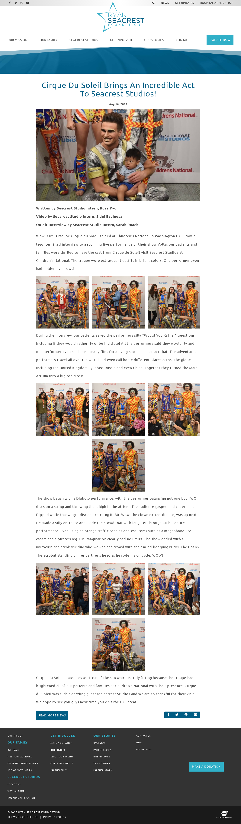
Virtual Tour (16, 791)
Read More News (52, 715)
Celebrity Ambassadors (23, 763)
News (139, 742)
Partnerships (59, 770)
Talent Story (101, 763)
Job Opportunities (20, 770)
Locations (14, 784)
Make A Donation (61, 743)
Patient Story (102, 750)
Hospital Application (21, 798)
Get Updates (144, 749)
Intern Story (101, 756)
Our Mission (16, 735)
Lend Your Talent (61, 756)
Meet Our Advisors (20, 756)
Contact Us (143, 735)
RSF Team (13, 750)
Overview (99, 743)
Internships (58, 750)
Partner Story (102, 770)
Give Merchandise (61, 763)
